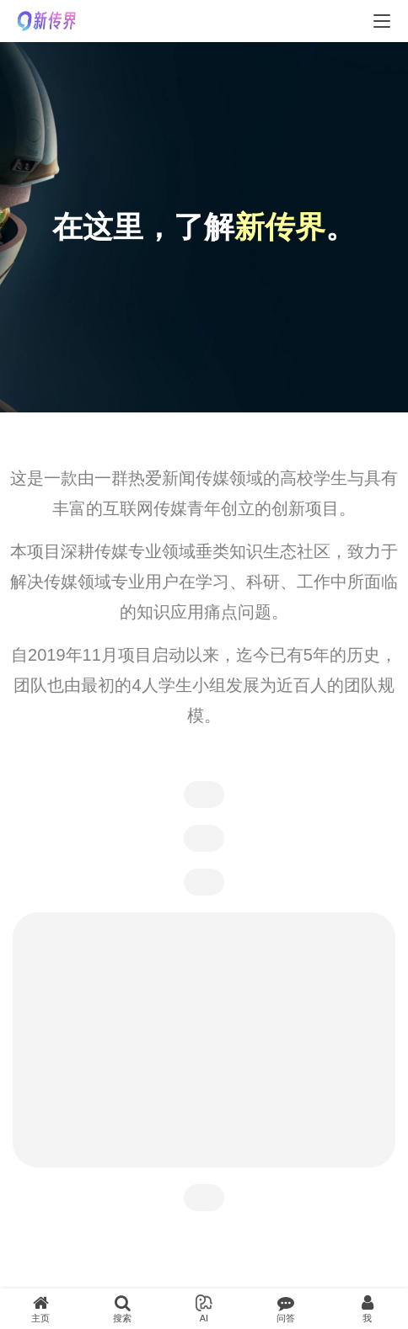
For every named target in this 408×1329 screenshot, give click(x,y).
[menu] (382, 21)
